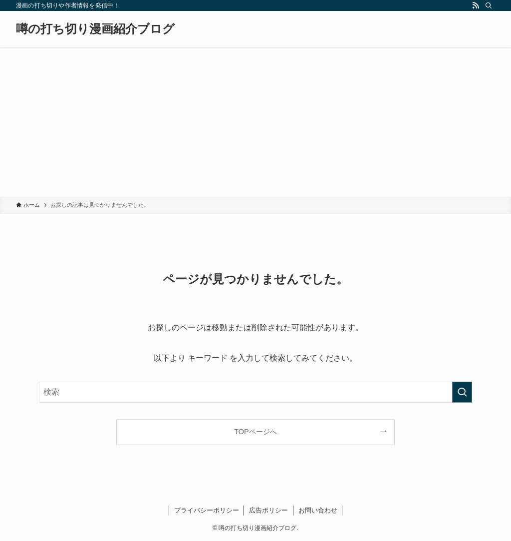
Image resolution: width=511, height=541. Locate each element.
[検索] (488, 5)
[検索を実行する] (462, 392)
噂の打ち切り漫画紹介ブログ (95, 29)
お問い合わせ (317, 510)
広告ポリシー (268, 510)
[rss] (475, 5)
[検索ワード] (255, 392)
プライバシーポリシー (206, 510)
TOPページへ (255, 432)
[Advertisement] (255, 122)
